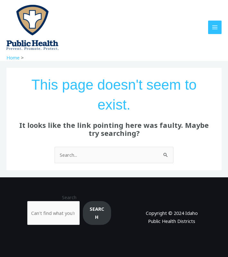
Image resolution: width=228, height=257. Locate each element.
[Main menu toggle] (215, 27)
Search (69, 197)
